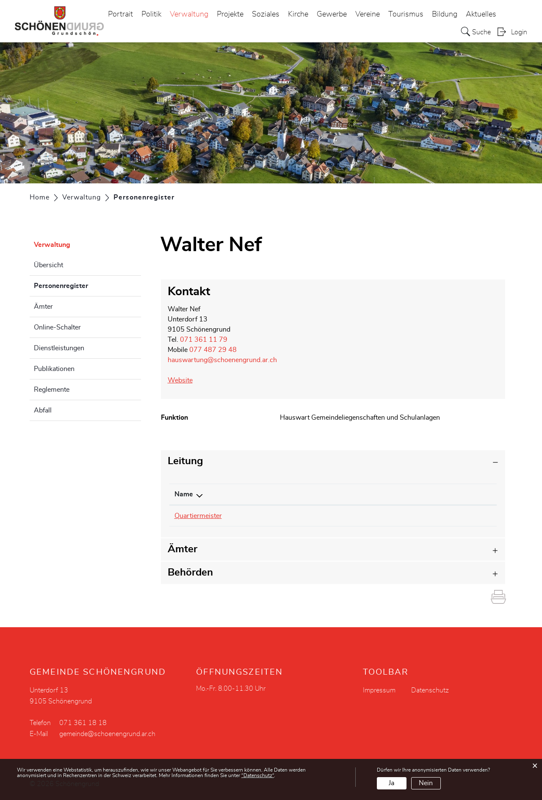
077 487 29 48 (213, 349)
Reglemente (51, 389)
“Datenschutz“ (257, 775)
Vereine (367, 14)
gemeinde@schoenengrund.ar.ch (107, 734)
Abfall (43, 410)
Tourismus (405, 14)
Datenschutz (430, 690)
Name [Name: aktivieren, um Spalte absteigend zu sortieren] (183, 494)
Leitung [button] (185, 461)
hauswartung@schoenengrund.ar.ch (222, 360)
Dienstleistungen (59, 348)
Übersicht (48, 265)
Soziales (265, 14)
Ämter (43, 306)
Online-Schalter (57, 327)
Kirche (298, 14)
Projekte (230, 14)
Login (519, 32)
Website (184, 380)
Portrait (120, 14)
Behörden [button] (190, 572)
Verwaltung (189, 14)
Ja (391, 783)
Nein (426, 783)
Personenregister (82, 284)
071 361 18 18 (83, 723)
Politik (151, 14)
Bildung (444, 14)
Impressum (379, 690)
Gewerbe (332, 14)
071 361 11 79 (203, 339)
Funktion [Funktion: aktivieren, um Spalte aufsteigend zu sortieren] (386, 494)
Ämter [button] (182, 549)
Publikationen (54, 368)
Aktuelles (481, 14)
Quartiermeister (198, 515)
